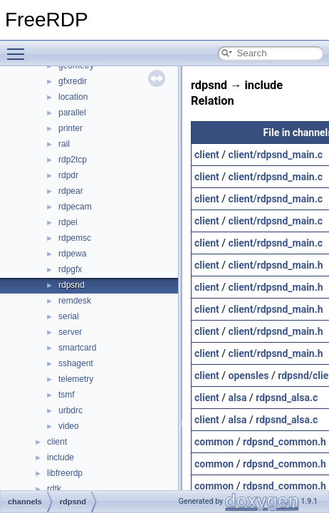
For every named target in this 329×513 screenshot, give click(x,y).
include (60, 457)
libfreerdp (65, 473)
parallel (72, 113)
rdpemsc (74, 238)
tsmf (66, 395)
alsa (238, 397)
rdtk (54, 489)
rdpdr (68, 175)
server (70, 332)
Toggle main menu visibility (19, 48)
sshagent (75, 363)
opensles (249, 375)
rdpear (70, 191)
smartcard (77, 348)
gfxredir (72, 81)
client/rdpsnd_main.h (276, 265)
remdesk (74, 301)
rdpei (68, 222)
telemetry (75, 379)
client (57, 442)
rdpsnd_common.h (284, 441)
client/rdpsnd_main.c (276, 154)
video (68, 426)
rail (64, 144)
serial (68, 316)
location (73, 97)
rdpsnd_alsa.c (287, 397)
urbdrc (70, 410)
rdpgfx (70, 269)
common (214, 441)
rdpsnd (71, 285)
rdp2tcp (72, 160)
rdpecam (75, 207)
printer (70, 128)
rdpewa (72, 254)
